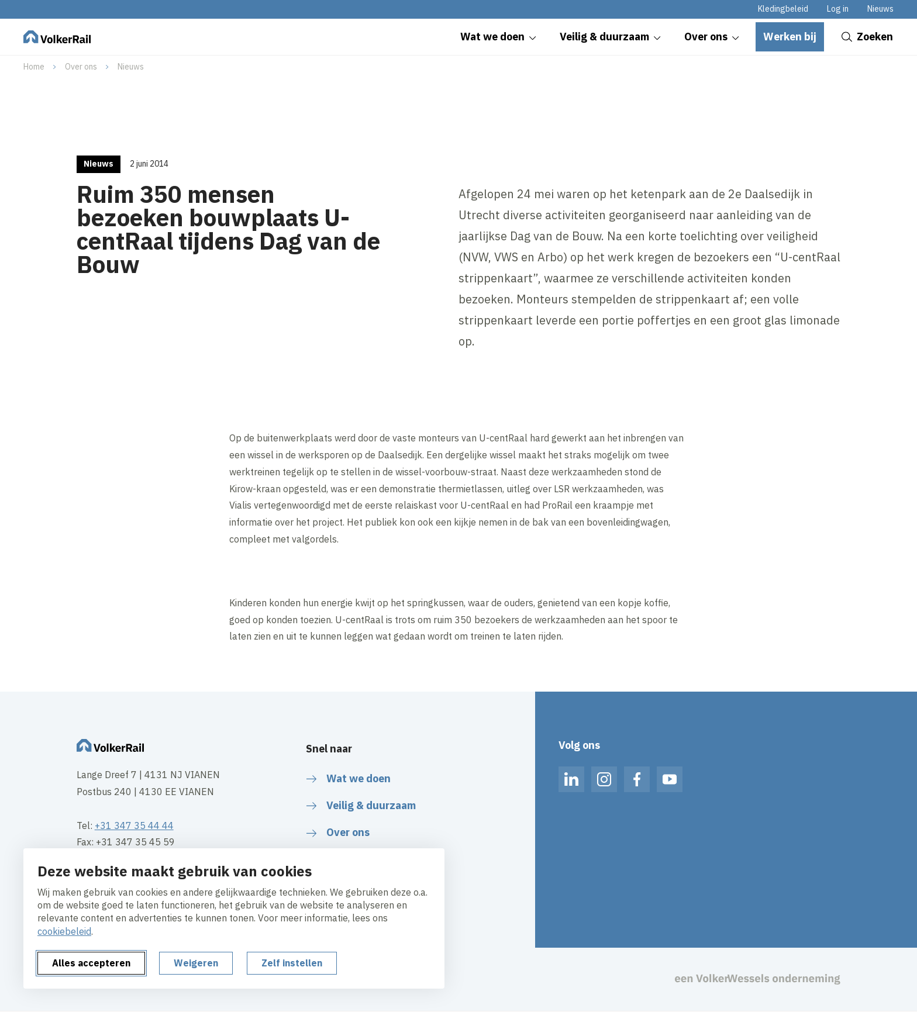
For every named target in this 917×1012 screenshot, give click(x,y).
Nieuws (880, 9)
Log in (838, 9)
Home (33, 66)
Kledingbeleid (783, 9)
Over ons (81, 66)
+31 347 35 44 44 (134, 825)
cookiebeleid (64, 931)
